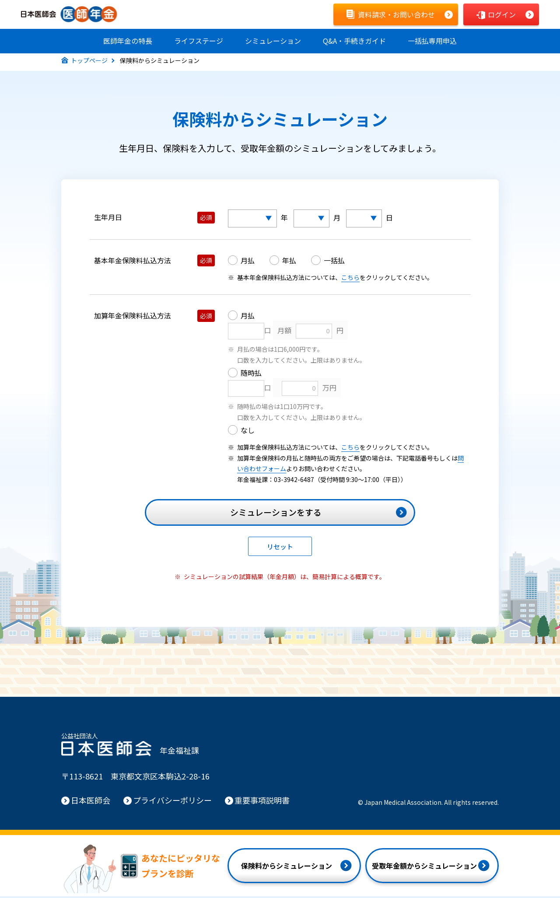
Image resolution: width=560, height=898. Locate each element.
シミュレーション (273, 40)
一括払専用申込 (432, 40)
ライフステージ (198, 40)
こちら (350, 279)
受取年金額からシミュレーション (424, 867)
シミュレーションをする (276, 514)
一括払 (334, 262)
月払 (248, 262)
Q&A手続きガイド (354, 40)
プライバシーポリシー (172, 801)
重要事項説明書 (262, 801)
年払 (289, 262)
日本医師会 (90, 801)
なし (248, 431)
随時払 (251, 374)
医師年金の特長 (127, 40)
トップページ (89, 62)
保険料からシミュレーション (286, 867)
